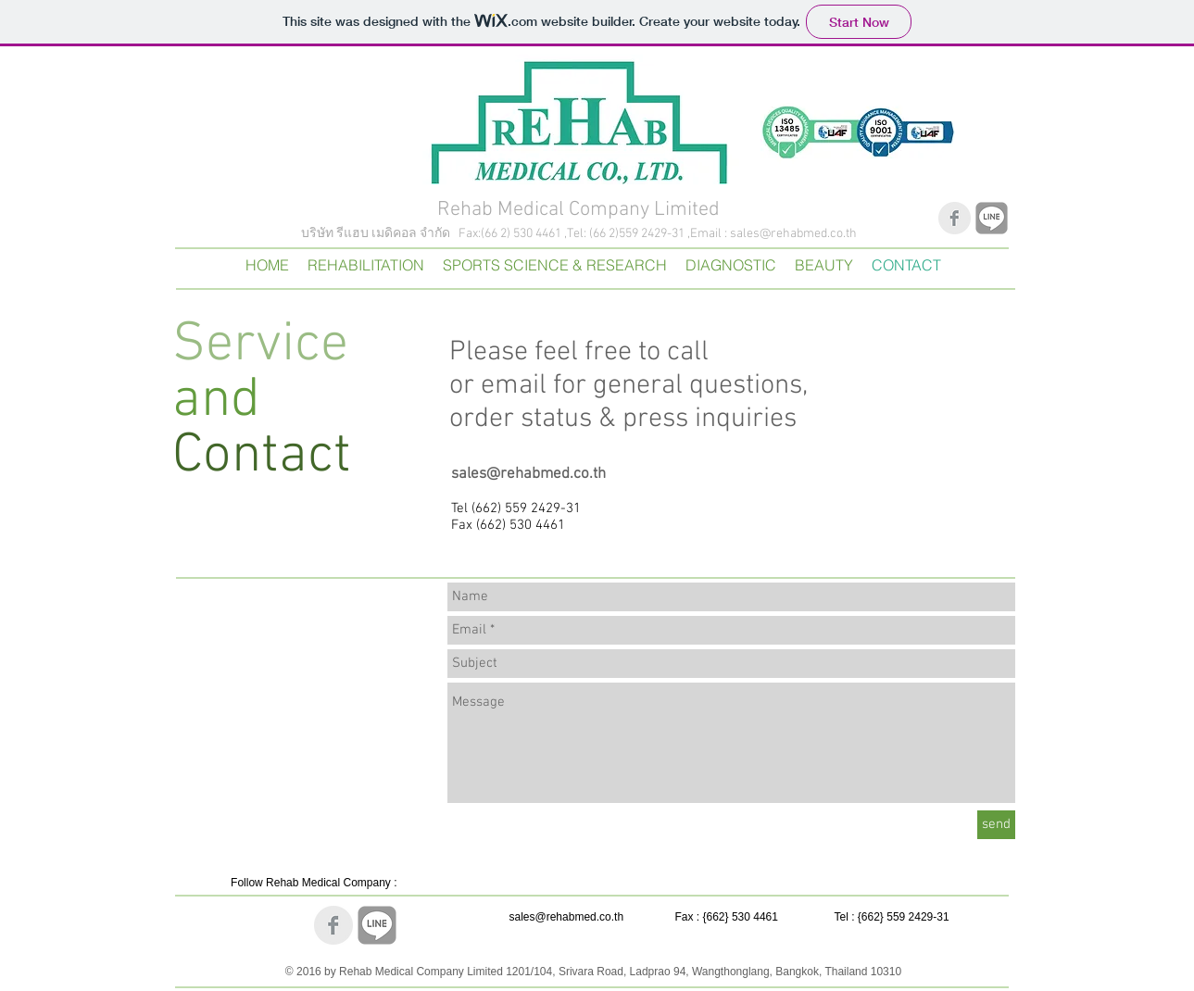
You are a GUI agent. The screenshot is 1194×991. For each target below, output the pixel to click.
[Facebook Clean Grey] (954, 218)
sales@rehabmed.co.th (793, 234)
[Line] (991, 218)
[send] (996, 824)
